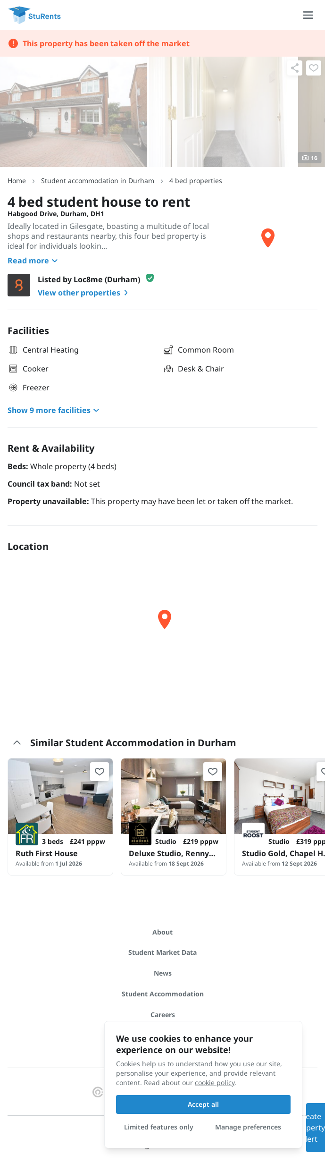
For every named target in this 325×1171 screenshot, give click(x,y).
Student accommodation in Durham (97, 180)
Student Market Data (162, 952)
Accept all (203, 1104)
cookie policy (214, 1082)
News (163, 973)
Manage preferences (248, 1126)
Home (17, 180)
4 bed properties (195, 180)
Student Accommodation (163, 993)
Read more (34, 260)
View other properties (85, 292)
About (162, 931)
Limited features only (158, 1126)
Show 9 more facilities (55, 410)
